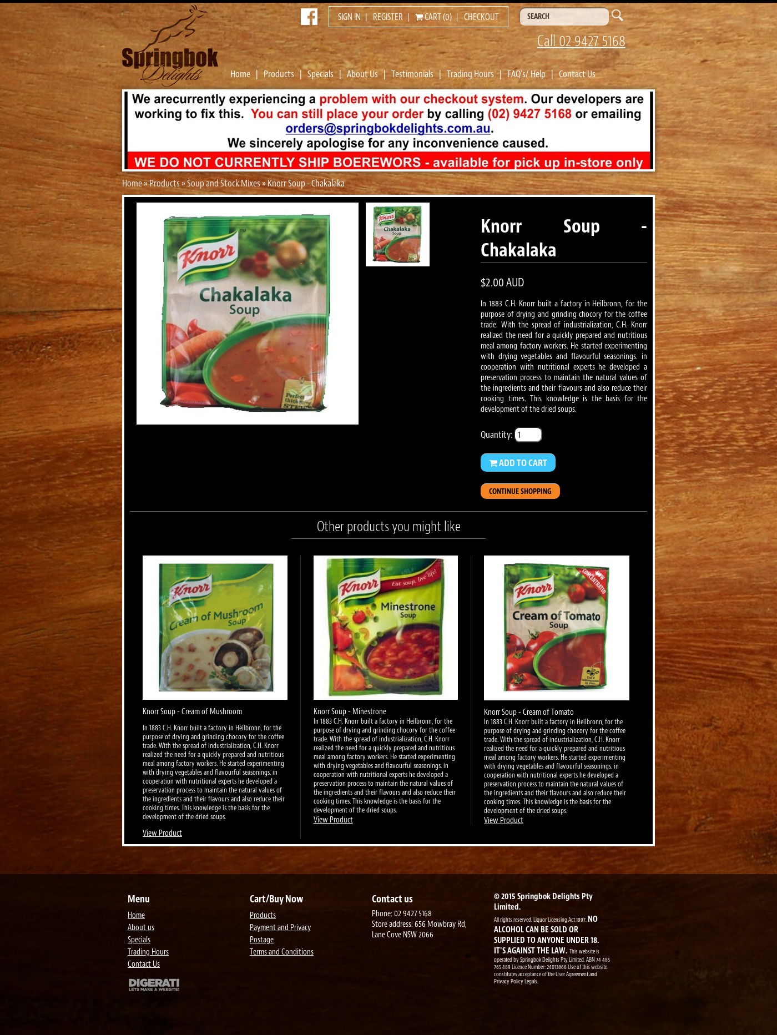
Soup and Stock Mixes (223, 183)
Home (240, 74)
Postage (262, 940)
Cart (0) (433, 17)
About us (141, 927)
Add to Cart (518, 463)
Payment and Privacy (280, 927)
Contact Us (577, 74)
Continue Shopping (520, 491)
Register (388, 17)
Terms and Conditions (282, 952)
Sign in (349, 17)
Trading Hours (470, 74)
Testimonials (412, 74)
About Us (362, 74)
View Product (162, 833)
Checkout (481, 17)
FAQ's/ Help (526, 74)
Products (279, 74)
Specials (320, 74)
